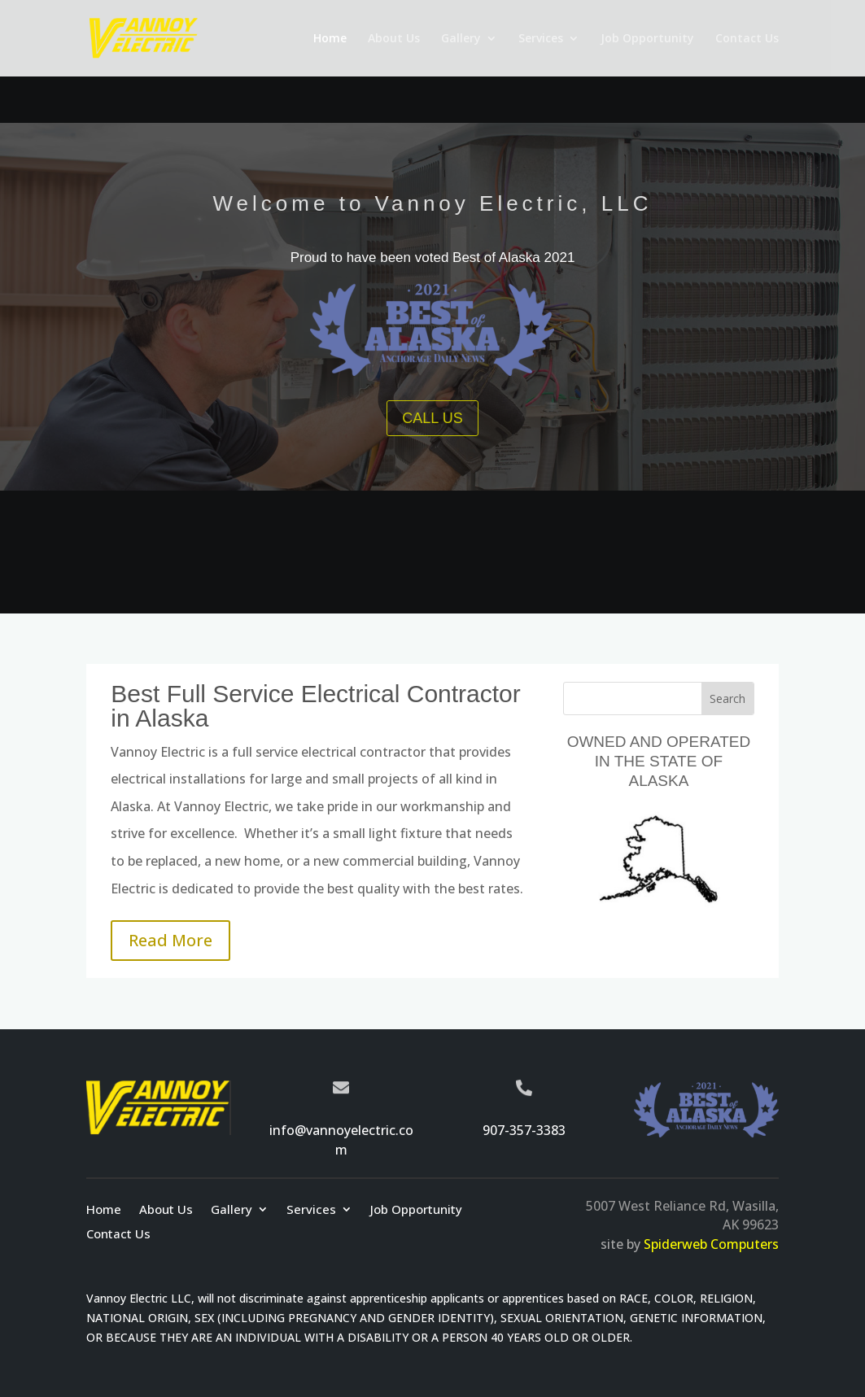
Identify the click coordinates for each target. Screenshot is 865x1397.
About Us (394, 39)
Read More (170, 940)
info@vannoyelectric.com (341, 1140)
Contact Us (747, 39)
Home (330, 39)
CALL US (432, 418)
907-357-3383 (524, 1130)
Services (540, 39)
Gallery (461, 39)
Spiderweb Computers (711, 1244)
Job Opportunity (647, 39)
